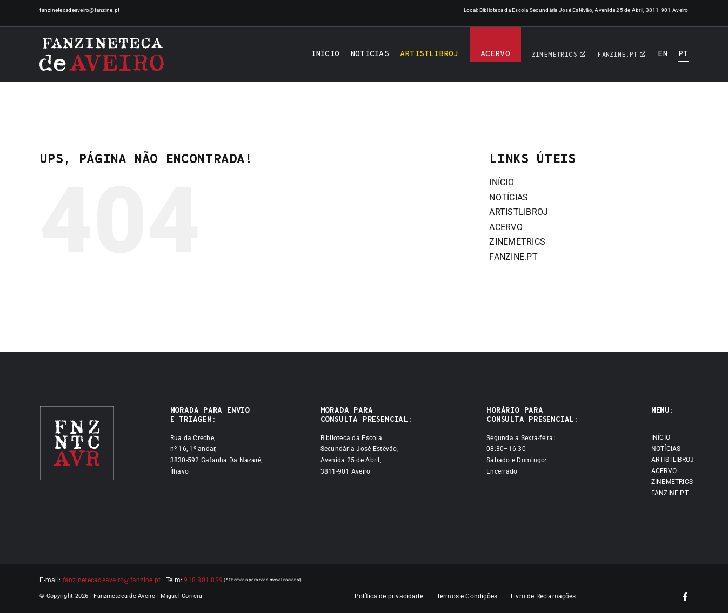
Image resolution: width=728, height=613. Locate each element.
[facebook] (685, 596)
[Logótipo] (101, 54)
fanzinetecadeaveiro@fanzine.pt (79, 10)
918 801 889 (203, 580)
